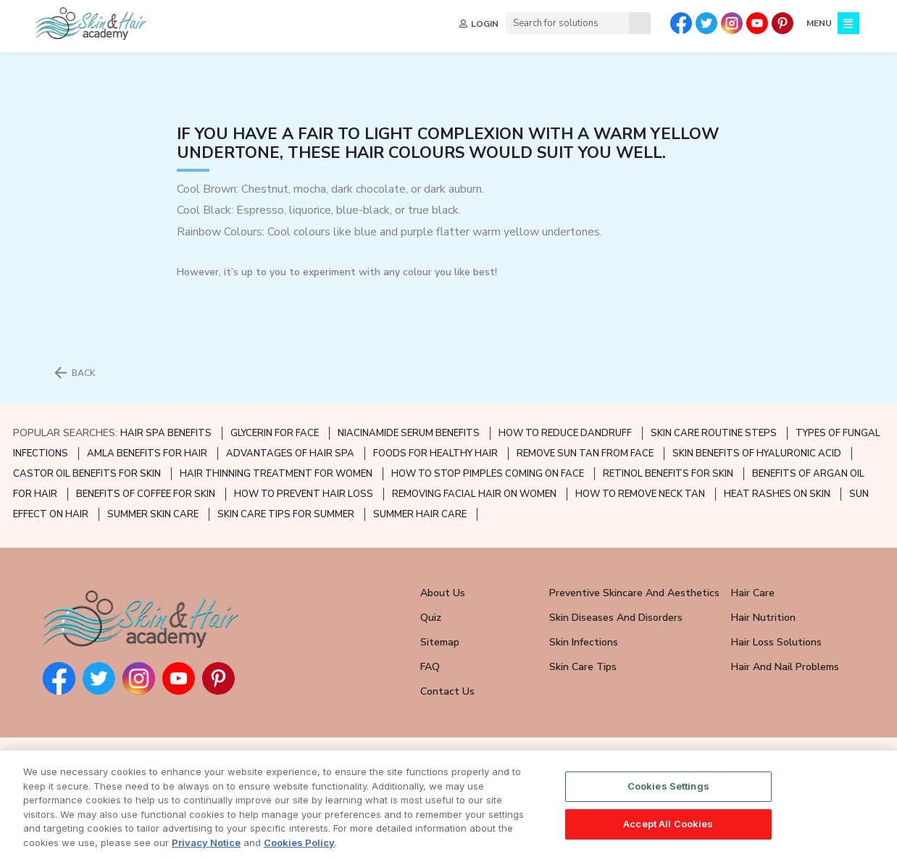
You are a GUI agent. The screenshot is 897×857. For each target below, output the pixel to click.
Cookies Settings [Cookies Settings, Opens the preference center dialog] (668, 800)
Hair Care (753, 593)
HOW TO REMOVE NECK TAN (640, 494)
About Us (442, 593)
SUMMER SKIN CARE (153, 514)
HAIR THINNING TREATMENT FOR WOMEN (276, 473)
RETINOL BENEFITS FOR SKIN (668, 473)
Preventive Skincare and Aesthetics (634, 593)
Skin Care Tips (583, 667)
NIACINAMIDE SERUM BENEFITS (409, 433)
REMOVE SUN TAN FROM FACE (585, 453)
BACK (84, 373)
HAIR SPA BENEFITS (166, 433)
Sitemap (439, 642)
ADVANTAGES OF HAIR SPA (290, 453)
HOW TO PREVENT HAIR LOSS (303, 494)
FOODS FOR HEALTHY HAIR (435, 453)
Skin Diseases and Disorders (616, 617)
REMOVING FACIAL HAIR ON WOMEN (474, 494)
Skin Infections (583, 642)
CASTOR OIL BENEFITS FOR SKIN (87, 473)
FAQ (430, 667)
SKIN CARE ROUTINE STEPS (714, 433)
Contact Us (447, 691)
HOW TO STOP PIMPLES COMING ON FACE (487, 473)
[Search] (640, 23)
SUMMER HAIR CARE (420, 514)
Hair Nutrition (763, 617)
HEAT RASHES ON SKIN (777, 494)
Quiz (430, 617)
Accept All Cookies (668, 838)
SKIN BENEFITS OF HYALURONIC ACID (756, 453)
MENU (819, 23)
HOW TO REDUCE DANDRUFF (565, 433)
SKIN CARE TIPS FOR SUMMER (285, 514)
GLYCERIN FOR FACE (274, 433)
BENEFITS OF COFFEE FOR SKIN (145, 494)
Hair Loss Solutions (776, 642)
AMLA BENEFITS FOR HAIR (147, 453)
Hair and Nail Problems (785, 667)
